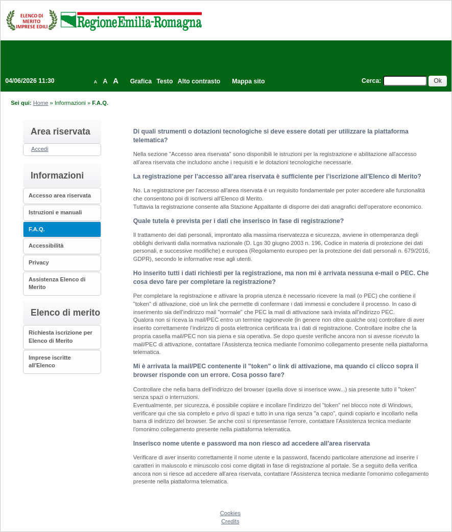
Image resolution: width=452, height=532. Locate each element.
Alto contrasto (199, 81)
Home (41, 103)
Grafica (141, 81)
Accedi (40, 149)
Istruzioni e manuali (55, 212)
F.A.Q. (37, 229)
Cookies (230, 513)
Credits (230, 521)
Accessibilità (46, 245)
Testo (165, 81)
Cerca (370, 80)
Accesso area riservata (60, 195)
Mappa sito (248, 81)
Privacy (39, 262)
